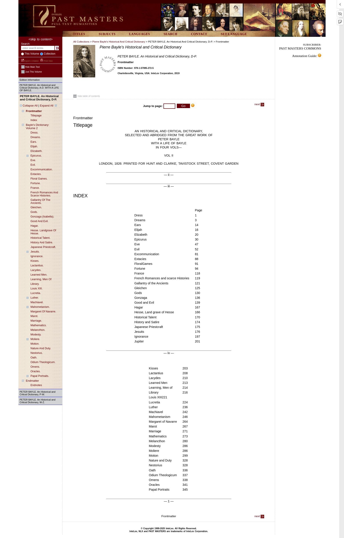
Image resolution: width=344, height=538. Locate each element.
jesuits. (35, 251)
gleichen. (36, 207)
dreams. (35, 137)
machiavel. (36, 302)
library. (34, 283)
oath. (33, 357)
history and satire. (41, 242)
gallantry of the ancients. (40, 201)
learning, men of (40, 279)
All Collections (81, 41)
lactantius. (37, 265)
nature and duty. (40, 348)
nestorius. (36, 353)
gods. (34, 212)
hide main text (30, 67)
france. (35, 187)
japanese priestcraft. (43, 247)
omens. (35, 366)
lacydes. (35, 270)
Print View (46, 61)
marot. (34, 316)
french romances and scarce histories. (44, 194)
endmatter (32, 380)
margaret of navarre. (43, 311)
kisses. (34, 260)
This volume (31, 53)
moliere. (35, 339)
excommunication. (41, 169)
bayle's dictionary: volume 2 (37, 126)
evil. (33, 164)
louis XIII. (36, 288)
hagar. (34, 225)
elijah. (34, 146)
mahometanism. (40, 306)
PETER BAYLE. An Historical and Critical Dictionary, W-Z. (38, 401)
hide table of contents (86, 96)
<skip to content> (40, 39)
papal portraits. (39, 376)
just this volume (31, 72)
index (33, 120)
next (259, 104)
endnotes (36, 385)
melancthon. (37, 329)
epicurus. (36, 155)
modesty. (35, 334)
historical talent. (40, 237)
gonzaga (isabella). (42, 216)
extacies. (35, 174)
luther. (34, 297)
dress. (34, 132)
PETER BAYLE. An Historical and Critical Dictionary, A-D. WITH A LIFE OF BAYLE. (39, 88)
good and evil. (39, 221)
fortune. (35, 183)
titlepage (35, 115)
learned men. (38, 274)
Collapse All (30, 105)
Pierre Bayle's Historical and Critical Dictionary (118, 41)
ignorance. (36, 256)
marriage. (36, 320)
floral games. (39, 178)
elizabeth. (36, 151)
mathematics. (38, 325)
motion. (34, 343)
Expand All (46, 105)
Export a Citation (30, 61)
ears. (33, 141)
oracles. (35, 371)
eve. (33, 160)
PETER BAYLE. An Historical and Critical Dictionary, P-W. (38, 393)
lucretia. (35, 293)
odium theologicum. (43, 362)
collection (49, 53)
